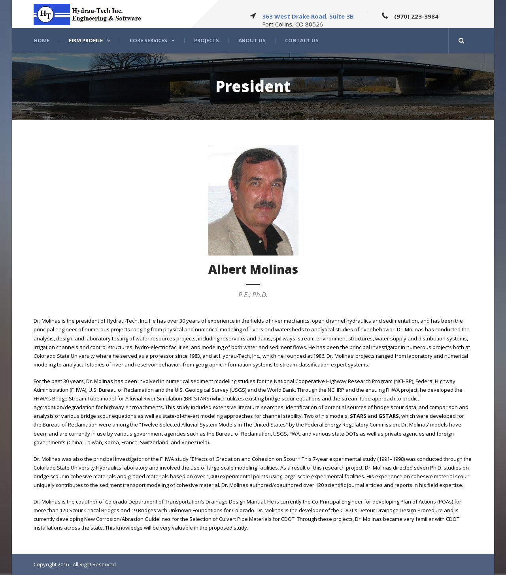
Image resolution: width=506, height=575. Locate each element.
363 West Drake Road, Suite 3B (308, 16)
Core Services (148, 40)
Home (41, 40)
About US (252, 40)
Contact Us (302, 40)
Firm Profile (86, 40)
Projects (206, 40)
